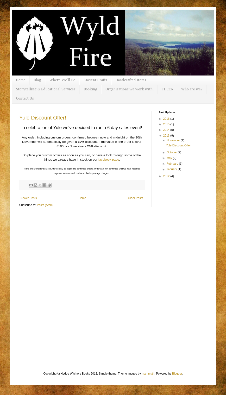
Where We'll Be (62, 80)
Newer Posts (28, 198)
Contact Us (25, 98)
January (172, 169)
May (170, 158)
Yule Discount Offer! (42, 118)
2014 (166, 130)
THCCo (167, 89)
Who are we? (191, 89)
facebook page (108, 159)
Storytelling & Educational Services (45, 89)
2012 (166, 176)
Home (20, 80)
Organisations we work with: (130, 89)
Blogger (177, 373)
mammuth (148, 373)
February (173, 163)
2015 (166, 124)
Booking (90, 89)
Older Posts (135, 198)
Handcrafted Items (130, 80)
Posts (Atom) (45, 205)
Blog (37, 80)
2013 (166, 135)
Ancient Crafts (95, 80)
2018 (166, 118)
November (174, 140)
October (172, 152)
